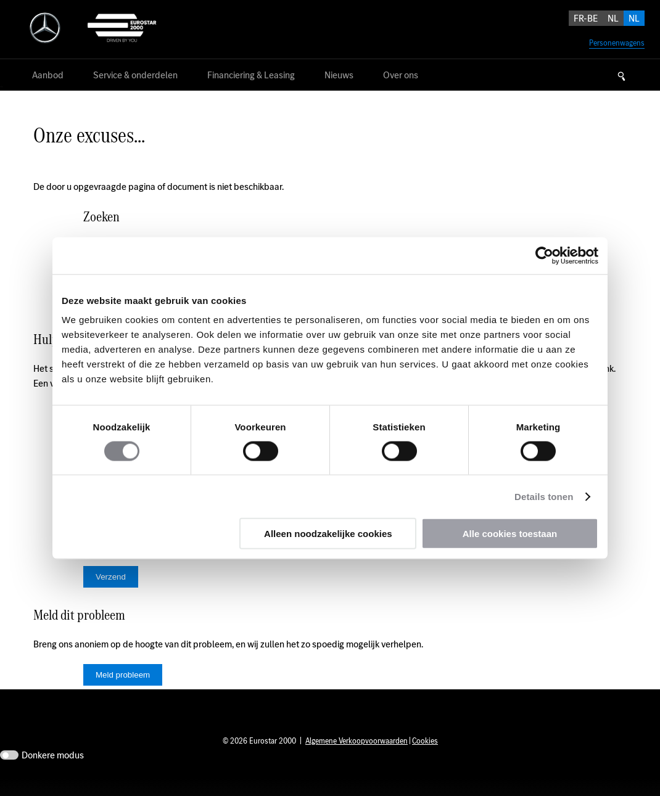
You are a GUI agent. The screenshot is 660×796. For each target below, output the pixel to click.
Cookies (425, 759)
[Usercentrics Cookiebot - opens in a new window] (544, 255)
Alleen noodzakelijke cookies (328, 533)
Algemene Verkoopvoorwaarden (356, 759)
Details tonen (543, 496)
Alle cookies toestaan (510, 533)
